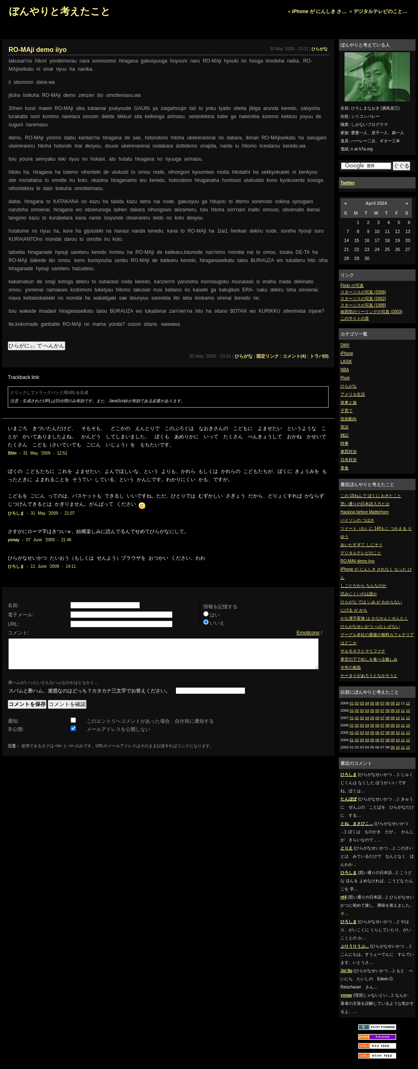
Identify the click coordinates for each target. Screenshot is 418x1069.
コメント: (18, 633)
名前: (13, 605)
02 (357, 703)
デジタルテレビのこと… (380, 11)
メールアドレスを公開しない (118, 735)
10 (398, 703)
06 (377, 703)
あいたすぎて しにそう (361, 544)
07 (382, 703)
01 (352, 703)
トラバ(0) (319, 356)
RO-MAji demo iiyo (357, 561)
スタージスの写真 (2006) (363, 292)
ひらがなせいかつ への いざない (370, 626)
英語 (344, 427)
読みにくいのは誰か (358, 594)
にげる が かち (353, 610)
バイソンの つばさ (357, 520)
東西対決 (348, 451)
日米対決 (348, 459)
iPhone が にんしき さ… (319, 11)
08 (387, 703)
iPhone (346, 353)
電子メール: (20, 615)
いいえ (217, 623)
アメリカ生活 (352, 394)
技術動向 (348, 419)
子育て (346, 410)
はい (215, 615)
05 (372, 703)
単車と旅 (348, 402)
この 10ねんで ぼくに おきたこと (370, 495)
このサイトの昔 (354, 318)
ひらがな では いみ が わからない (371, 602)
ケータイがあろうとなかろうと (369, 675)
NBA (344, 370)
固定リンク (267, 356)
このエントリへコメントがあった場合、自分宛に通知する (150, 727)
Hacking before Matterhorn (364, 512)
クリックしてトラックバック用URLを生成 (49, 392)
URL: (13, 624)
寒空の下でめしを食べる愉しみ (369, 659)
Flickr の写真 (352, 285)
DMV (344, 345)
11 (403, 710)
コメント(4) (294, 356)
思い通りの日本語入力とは (364, 504)
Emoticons (308, 633)
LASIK (346, 361)
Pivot (344, 378)
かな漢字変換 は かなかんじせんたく (374, 618)
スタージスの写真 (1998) (363, 305)
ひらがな (348, 386)
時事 (344, 443)
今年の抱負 (350, 667)
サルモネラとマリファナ (362, 651)
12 (408, 703)
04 (367, 703)
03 (362, 703)
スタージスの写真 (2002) (363, 298)
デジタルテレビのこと (360, 553)
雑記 (344, 435)
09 (393, 703)
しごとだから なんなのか (363, 585)
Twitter (347, 182)
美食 (344, 468)
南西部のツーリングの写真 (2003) (371, 311)
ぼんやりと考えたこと (60, 11)
